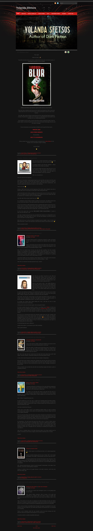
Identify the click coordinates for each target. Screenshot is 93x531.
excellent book (24, 269)
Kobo (31, 269)
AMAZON (35, 129)
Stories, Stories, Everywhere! (27, 158)
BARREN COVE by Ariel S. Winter (28, 380)
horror (29, 269)
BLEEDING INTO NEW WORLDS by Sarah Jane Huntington (33, 483)
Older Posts (53, 526)
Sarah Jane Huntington (42, 486)
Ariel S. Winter (35, 382)
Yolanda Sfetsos (26, 7)
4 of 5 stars (32, 341)
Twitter (48, 307)
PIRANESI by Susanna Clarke (27, 446)
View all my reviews (21, 265)
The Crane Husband (30, 339)
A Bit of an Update (23, 273)
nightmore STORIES (56, 13)
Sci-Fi (32, 441)
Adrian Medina (48, 141)
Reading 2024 (37, 269)
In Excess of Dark (29, 235)
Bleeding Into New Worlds (31, 486)
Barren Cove (28, 382)
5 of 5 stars (32, 237)
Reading (64, 13)
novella (33, 269)
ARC (21, 269)
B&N (39, 129)
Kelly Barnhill (38, 339)
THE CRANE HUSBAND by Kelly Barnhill (31, 337)
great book (27, 375)
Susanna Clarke (34, 448)
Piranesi (28, 448)
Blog (48, 13)
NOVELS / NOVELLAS (32, 13)
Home (18, 13)
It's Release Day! (23, 52)
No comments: (38, 153)
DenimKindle (22, 375)
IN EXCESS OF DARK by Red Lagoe (29, 233)
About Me (24, 13)
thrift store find (35, 441)
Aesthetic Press (44, 308)
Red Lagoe (37, 235)
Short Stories (41, 13)
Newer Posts (19, 526)
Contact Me (70, 13)
